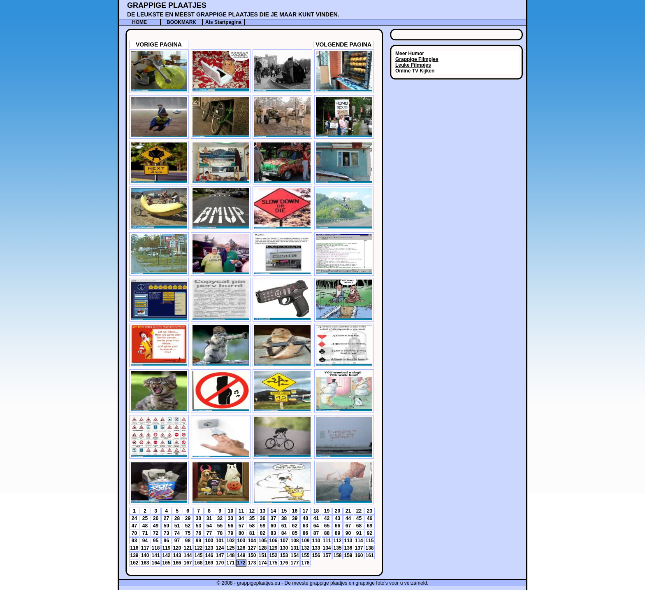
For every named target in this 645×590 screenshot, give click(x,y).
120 (177, 548)
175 (273, 563)
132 (305, 548)
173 (252, 563)
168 (198, 563)
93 (134, 540)
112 (337, 540)
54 (209, 526)
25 (145, 518)
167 (187, 563)
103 (241, 540)
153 (284, 555)
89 (337, 533)
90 (348, 533)
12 (252, 511)
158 (337, 555)
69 (369, 526)
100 (209, 540)
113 (348, 540)
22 (359, 511)
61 (284, 526)
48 (145, 526)
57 (241, 526)
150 (252, 555)
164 (155, 563)
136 (348, 548)
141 (155, 555)
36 (262, 518)
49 (155, 526)
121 (187, 548)
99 (198, 540)
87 (316, 533)
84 (284, 533)
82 (262, 533)
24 (134, 518)
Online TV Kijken (414, 71)
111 (326, 540)
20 (337, 511)
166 (177, 563)
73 (166, 533)
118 (155, 548)
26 (155, 518)
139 (134, 555)
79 (230, 533)
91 (359, 533)
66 (337, 526)
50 (166, 526)
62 (294, 526)
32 (220, 518)
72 (155, 533)
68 (359, 526)
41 (316, 518)
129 (273, 548)
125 (230, 548)
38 (284, 518)
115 (369, 540)
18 (316, 511)
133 (316, 548)
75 (187, 533)
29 (187, 518)
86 (305, 533)
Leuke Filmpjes (413, 65)
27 (166, 518)
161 (369, 555)
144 (187, 555)
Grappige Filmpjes (417, 59)
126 (241, 548)
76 (198, 533)
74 (177, 533)
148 (230, 555)
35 (252, 518)
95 (155, 540)
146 (209, 555)
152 (273, 555)
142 (166, 555)
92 (369, 533)
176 (284, 563)
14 (273, 511)
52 (187, 526)
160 (359, 555)
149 (241, 555)
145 (198, 555)
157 (326, 555)
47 (134, 526)
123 (209, 548)
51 (177, 526)
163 (145, 563)
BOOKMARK (181, 22)
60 (273, 526)
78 (220, 533)
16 (294, 511)
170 (220, 563)
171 (230, 563)
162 (134, 563)
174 (262, 563)
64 (316, 526)
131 (294, 548)
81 (252, 533)
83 (273, 533)
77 (209, 533)
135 (337, 548)
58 (252, 526)
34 (241, 518)
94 (145, 540)
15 (284, 511)
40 (305, 518)
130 (284, 548)
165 (166, 563)
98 (187, 540)
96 (166, 540)
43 (337, 518)
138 (369, 548)
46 (369, 518)
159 (348, 555)
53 (198, 526)
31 (209, 518)
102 (230, 540)
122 (198, 548)
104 (252, 540)
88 (326, 533)
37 (273, 518)
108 (294, 540)
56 (230, 526)
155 (305, 555)
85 (294, 533)
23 (369, 511)
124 (220, 548)
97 (177, 540)
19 (326, 511)
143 (177, 555)
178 (305, 563)
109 (305, 540)
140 (145, 555)
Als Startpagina (223, 22)
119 (166, 548)
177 (294, 563)
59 (262, 526)
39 (294, 518)
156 (316, 555)
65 (326, 526)
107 (284, 540)
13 (262, 511)
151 (262, 555)
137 (359, 548)
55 (220, 526)
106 (273, 540)
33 (230, 518)
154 (294, 555)
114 (359, 540)
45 (359, 518)
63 (305, 526)
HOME (139, 22)
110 (316, 540)
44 (348, 518)
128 (262, 548)
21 (348, 511)
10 (230, 511)
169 (209, 563)
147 (220, 555)
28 (177, 518)
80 (241, 533)
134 (326, 548)
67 (348, 526)
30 (198, 518)
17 (305, 511)
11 (241, 511)
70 (134, 533)
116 (134, 548)
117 (145, 548)
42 (326, 518)
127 (252, 548)
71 (145, 533)
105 (262, 540)
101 (220, 540)
